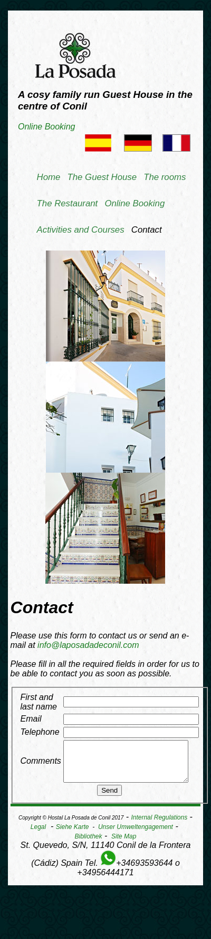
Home (49, 177)
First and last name (39, 702)
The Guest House (102, 177)
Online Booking (46, 126)
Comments (41, 765)
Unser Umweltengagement (135, 834)
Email (31, 718)
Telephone (40, 731)
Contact (146, 230)
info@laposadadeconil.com (88, 645)
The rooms (164, 177)
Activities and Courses (80, 230)
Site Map (123, 844)
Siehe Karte (72, 834)
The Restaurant (67, 203)
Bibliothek (88, 844)
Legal (38, 834)
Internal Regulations (159, 825)
